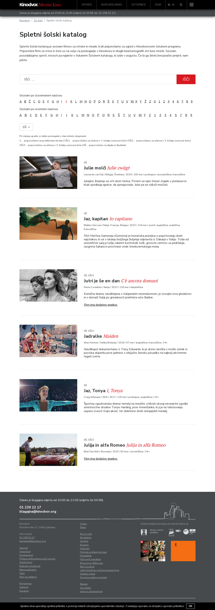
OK (190, 606)
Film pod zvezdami (90, 559)
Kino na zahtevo (28, 577)
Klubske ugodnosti (29, 566)
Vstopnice (138, 4)
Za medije (85, 588)
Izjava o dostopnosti (91, 591)
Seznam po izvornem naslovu (38, 109)
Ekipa (83, 527)
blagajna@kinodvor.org (37, 511)
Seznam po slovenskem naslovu (40, 95)
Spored (87, 4)
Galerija (23, 587)
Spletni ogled (87, 574)
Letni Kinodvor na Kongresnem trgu (99, 570)
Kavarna (24, 591)
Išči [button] (186, 79)
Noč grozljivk (87, 566)
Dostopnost (26, 555)
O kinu (83, 523)
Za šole (38, 20)
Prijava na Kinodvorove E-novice (37, 558)
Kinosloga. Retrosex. (91, 563)
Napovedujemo (111, 4)
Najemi (84, 584)
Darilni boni (25, 562)
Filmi (158, 4)
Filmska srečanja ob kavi (93, 552)
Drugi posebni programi (93, 577)
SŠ (25, 127)
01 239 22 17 (107, 13)
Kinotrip (84, 545)
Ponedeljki (86, 555)
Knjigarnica (25, 583)
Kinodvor (24, 20)
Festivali (84, 548)
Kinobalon (85, 537)
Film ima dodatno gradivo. (101, 305)
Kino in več (86, 534)
